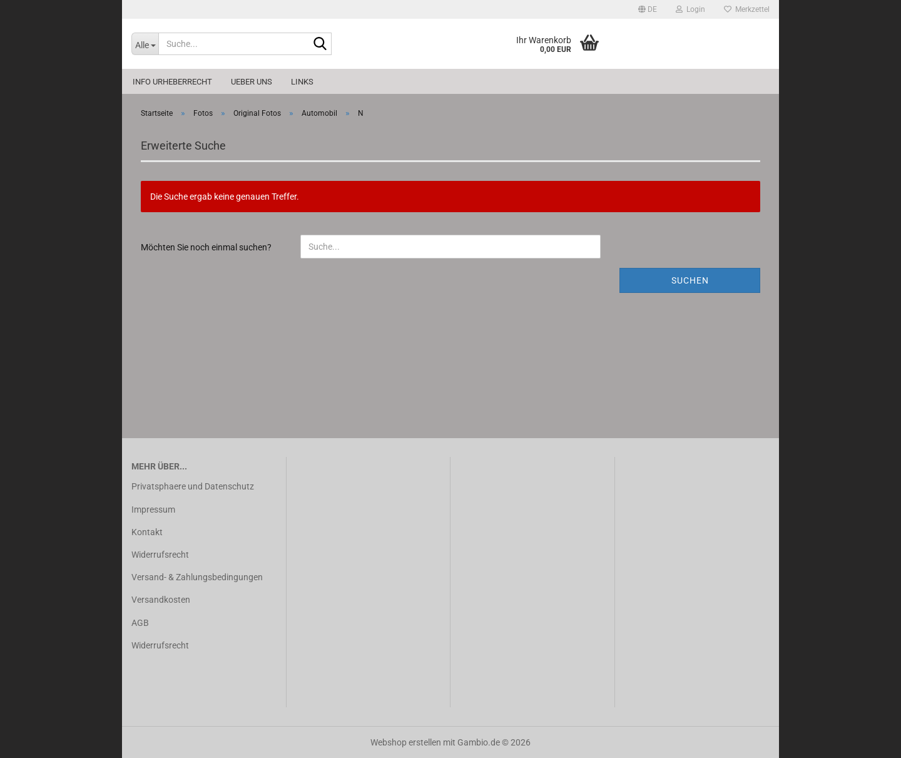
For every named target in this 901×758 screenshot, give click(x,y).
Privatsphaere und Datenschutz (192, 486)
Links (302, 81)
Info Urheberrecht (172, 81)
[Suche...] (144, 44)
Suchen (690, 280)
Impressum (153, 509)
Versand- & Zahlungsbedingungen (197, 577)
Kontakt (147, 532)
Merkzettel (747, 9)
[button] (647, 9)
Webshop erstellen (405, 742)
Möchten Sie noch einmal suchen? (206, 247)
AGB (140, 623)
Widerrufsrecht (160, 555)
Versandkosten (160, 600)
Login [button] (690, 9)
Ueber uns (251, 81)
